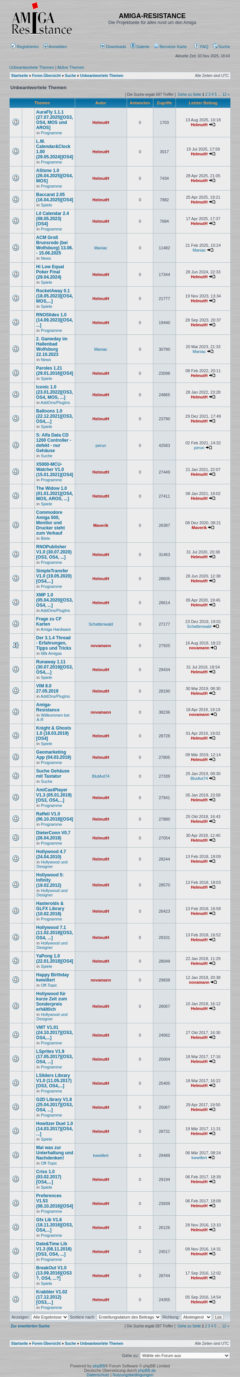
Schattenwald (101, 624)
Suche (221, 46)
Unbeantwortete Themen (31, 67)
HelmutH (101, 122)
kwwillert (101, 1155)
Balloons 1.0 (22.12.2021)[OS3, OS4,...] (54, 416)
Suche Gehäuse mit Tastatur (53, 773)
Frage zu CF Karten (49, 621)
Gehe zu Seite (189, 94)
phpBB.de (147, 1370)
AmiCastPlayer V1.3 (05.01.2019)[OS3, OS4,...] (54, 795)
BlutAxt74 (101, 776)
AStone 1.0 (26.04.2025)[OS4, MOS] (54, 176)
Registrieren (25, 46)
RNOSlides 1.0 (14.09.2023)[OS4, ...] (54, 320)
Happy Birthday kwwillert (52, 977)
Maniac (100, 248)
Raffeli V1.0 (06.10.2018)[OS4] (54, 816)
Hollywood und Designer (52, 864)
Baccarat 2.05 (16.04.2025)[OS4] (54, 197)
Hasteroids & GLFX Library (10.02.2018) (50, 908)
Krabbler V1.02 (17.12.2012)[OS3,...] (51, 1297)
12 (225, 94)
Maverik (101, 525)
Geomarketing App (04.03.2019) (53, 755)
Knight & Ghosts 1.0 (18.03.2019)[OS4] (53, 733)
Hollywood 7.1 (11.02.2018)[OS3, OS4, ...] (54, 932)
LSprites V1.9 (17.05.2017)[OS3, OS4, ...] (54, 1056)
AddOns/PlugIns (55, 402)
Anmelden (55, 46)
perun (101, 445)
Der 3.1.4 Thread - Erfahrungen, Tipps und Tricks (53, 643)
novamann (101, 645)
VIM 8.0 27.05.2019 (47, 688)
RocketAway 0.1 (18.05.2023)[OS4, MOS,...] (54, 296)
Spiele (46, 205)
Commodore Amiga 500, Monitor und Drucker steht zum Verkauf (50, 523)
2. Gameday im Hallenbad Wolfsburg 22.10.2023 (52, 346)
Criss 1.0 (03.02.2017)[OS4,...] (48, 1177)
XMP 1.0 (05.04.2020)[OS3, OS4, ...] (54, 600)
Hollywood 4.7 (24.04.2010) (51, 854)
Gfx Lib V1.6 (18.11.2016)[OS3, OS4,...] (54, 1225)
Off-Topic (49, 985)
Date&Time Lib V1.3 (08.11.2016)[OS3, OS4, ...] (54, 1249)
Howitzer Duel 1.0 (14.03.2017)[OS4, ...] (54, 1129)
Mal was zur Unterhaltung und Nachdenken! (54, 1153)
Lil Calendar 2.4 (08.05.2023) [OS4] (52, 218)
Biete (45, 538)
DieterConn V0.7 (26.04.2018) (53, 835)
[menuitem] (113, 46)
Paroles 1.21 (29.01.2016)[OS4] (54, 371)
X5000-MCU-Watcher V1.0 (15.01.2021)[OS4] (54, 469)
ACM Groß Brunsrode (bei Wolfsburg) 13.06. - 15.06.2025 (54, 245)
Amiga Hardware (56, 629)
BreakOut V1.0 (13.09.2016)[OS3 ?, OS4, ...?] (54, 1273)
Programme (51, 133)
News (46, 258)
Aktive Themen (70, 67)
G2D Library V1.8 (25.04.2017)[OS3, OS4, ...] (54, 1104)
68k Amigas (51, 653)
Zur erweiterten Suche (30, 1326)
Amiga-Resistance (48, 707)
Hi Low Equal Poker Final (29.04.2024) (50, 272)
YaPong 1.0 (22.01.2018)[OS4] (54, 958)
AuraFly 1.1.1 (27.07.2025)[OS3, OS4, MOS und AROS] (54, 120)
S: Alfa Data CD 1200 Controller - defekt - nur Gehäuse (53, 442)
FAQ (201, 46)
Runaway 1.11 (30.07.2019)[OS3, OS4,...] (54, 667)
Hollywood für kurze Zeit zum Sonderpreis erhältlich (51, 1001)
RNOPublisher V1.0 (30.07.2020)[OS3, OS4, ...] (54, 552)
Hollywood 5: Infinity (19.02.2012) (50, 880)
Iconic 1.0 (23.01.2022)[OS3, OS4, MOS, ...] (54, 392)
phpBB (99, 1366)
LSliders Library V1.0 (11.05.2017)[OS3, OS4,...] (54, 1080)
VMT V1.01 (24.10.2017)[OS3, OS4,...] (54, 1032)
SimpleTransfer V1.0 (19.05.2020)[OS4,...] (54, 576)
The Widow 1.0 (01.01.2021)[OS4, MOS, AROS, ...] (54, 493)
